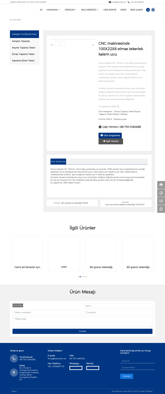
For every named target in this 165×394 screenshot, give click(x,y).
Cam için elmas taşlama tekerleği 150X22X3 (124, 204)
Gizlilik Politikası (145, 391)
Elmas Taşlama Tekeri (124, 111)
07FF (64, 267)
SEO (136, 391)
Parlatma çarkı (120, 119)
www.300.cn (128, 391)
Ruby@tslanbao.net (119, 2)
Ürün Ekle (18, 305)
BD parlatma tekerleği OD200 (74, 203)
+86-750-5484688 (137, 2)
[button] (78, 276)
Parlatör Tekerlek (119, 114)
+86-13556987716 (56, 366)
